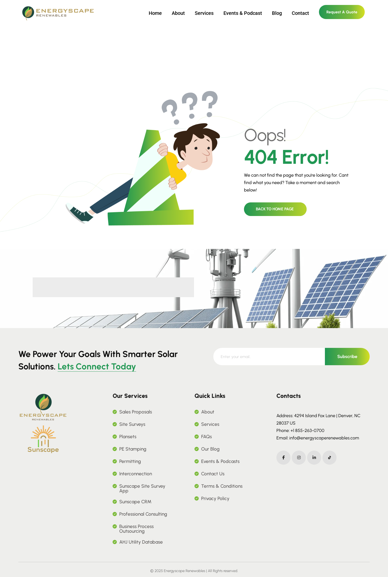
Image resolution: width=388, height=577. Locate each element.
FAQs (206, 436)
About (178, 13)
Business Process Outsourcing (136, 528)
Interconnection (135, 473)
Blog (277, 13)
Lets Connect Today (97, 366)
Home (155, 13)
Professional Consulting (143, 514)
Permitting (130, 461)
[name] (43, 423)
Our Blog (210, 449)
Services (204, 13)
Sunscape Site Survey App (142, 488)
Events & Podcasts (220, 461)
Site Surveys (132, 424)
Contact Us (212, 473)
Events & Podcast (242, 13)
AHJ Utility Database (141, 542)
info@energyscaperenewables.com (324, 438)
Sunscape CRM (135, 501)
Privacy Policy (215, 498)
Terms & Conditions (221, 486)
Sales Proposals (135, 411)
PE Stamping (132, 449)
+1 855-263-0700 (307, 430)
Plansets (127, 436)
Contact (300, 13)
